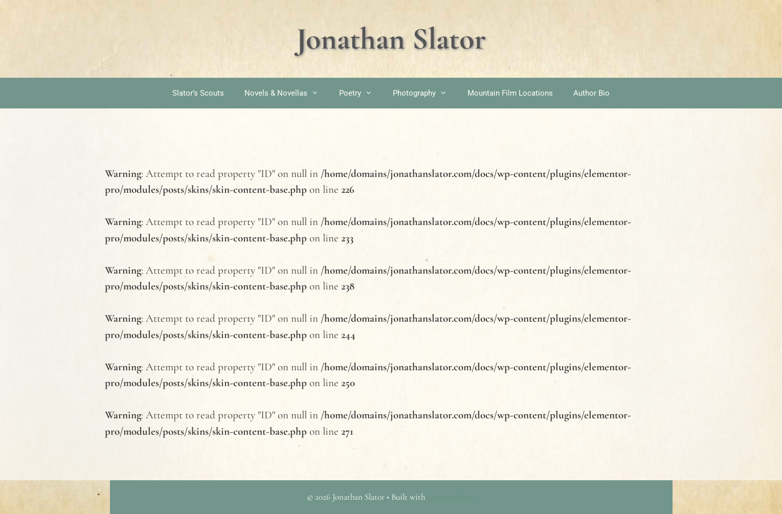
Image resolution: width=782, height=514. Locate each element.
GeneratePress (451, 496)
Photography (425, 93)
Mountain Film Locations (510, 93)
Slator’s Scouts (198, 93)
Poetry (361, 93)
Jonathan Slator (391, 38)
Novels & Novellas (286, 93)
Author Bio (591, 93)
